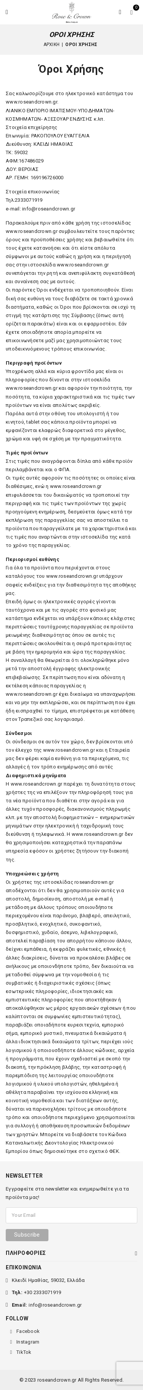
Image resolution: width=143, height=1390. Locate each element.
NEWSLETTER (24, 1176)
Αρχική (51, 44)
